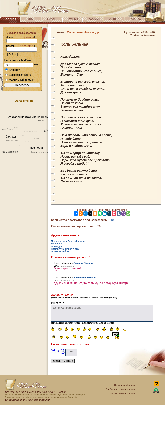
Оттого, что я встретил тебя (65, 249)
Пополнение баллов (124, 385)
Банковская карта (18, 74)
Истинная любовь (60, 251)
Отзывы (72, 19)
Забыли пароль (26, 46)
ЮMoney (12, 69)
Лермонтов (56, 243)
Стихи (31, 19)
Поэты (51, 19)
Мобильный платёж (19, 80)
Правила (134, 19)
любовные (147, 35)
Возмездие (56, 246)
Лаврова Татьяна (83, 263)
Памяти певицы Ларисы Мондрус (68, 241)
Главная (10, 19)
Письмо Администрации (122, 393)
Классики (93, 19)
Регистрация (28, 37)
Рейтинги (113, 19)
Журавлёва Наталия (85, 277)
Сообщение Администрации (120, 389)
